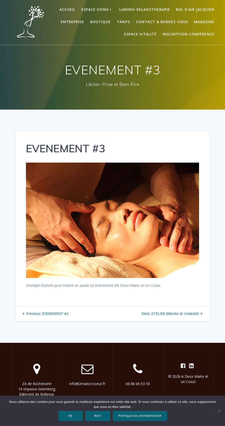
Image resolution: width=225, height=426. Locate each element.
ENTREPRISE (72, 21)
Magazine (204, 21)
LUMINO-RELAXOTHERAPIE (144, 9)
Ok (70, 415)
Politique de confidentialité (139, 415)
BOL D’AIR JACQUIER (195, 9)
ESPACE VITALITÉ (140, 34)
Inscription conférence (188, 34)
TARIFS (123, 21)
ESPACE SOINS (95, 9)
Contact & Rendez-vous (162, 21)
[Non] (218, 410)
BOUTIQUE (100, 21)
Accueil (67, 9)
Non (97, 415)
